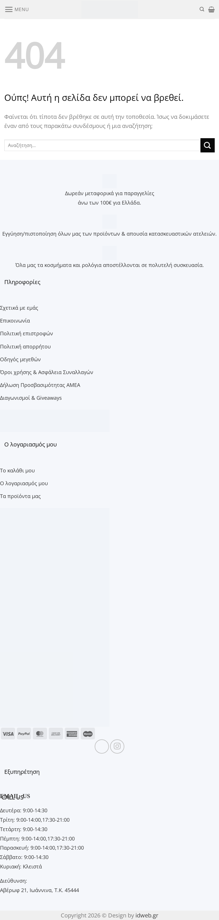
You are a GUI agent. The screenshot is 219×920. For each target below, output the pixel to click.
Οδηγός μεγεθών (20, 359)
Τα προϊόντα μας (20, 495)
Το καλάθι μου (17, 470)
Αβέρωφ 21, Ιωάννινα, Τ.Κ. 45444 (39, 890)
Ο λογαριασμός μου (24, 483)
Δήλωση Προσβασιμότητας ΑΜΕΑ (40, 384)
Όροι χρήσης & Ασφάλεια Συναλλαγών (46, 372)
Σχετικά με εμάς (19, 307)
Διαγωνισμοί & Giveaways (31, 397)
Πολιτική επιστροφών (26, 333)
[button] (16, 9)
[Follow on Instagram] (117, 746)
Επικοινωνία (15, 320)
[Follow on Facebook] (102, 746)
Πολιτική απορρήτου (25, 346)
